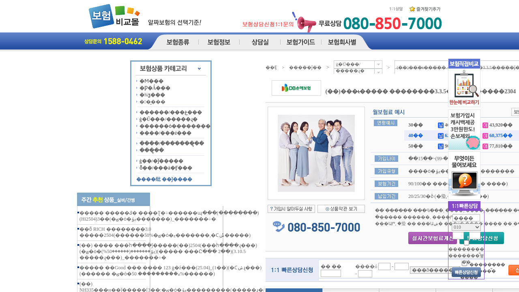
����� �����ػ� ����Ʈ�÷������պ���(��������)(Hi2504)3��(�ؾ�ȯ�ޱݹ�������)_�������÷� (169, 216)
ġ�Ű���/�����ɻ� (168, 119)
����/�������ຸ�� (171, 143)
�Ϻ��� (151, 81)
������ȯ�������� (174, 126)
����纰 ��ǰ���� (164, 179)
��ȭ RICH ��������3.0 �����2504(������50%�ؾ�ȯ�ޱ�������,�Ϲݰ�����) (165, 232)
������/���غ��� (170, 112)
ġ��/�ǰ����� (161, 161)
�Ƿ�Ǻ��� (155, 88)
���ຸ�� (151, 150)
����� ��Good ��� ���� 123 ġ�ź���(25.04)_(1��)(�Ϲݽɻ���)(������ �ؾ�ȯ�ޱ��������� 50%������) (170, 271)
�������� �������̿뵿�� (466, 255)
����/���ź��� (165, 133)
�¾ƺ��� (152, 95)
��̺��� (152, 102)
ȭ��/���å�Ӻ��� (165, 168)
